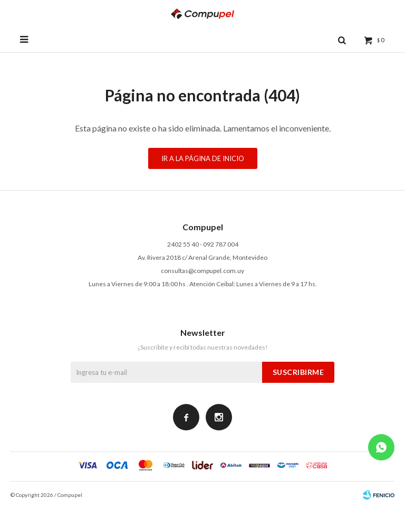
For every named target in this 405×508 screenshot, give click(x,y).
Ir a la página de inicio (202, 158)
